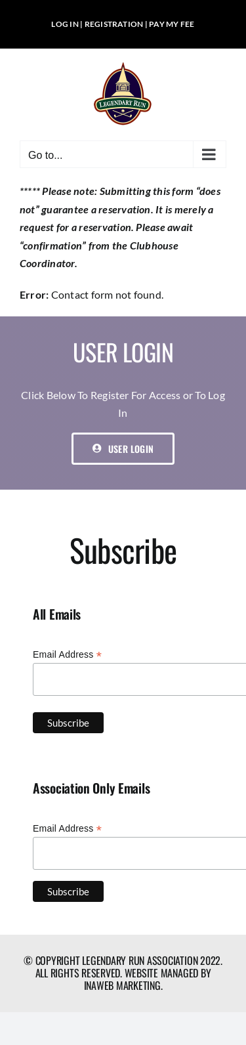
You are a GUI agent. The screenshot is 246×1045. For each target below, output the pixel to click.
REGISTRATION (114, 24)
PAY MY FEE (171, 24)
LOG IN (64, 24)
